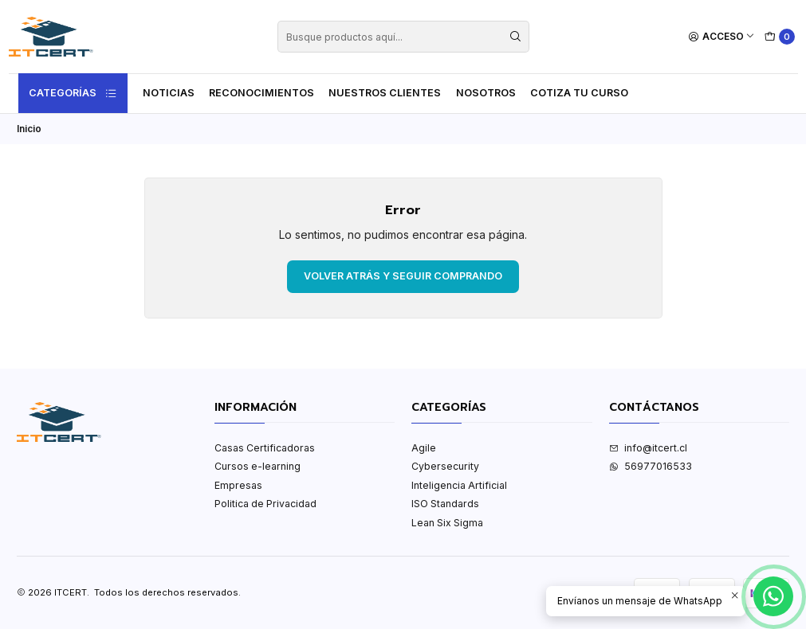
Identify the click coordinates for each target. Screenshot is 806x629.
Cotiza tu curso (579, 93)
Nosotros (486, 93)
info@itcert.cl (648, 448)
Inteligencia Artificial (459, 485)
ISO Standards (445, 504)
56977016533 (650, 466)
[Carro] (780, 37)
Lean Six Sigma (447, 523)
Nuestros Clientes (384, 93)
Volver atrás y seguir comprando (403, 276)
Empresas (238, 485)
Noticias (169, 93)
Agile (423, 448)
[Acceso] (722, 37)
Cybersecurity (445, 466)
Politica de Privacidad (265, 504)
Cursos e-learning (257, 466)
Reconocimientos (261, 93)
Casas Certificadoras (264, 448)
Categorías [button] (73, 93)
